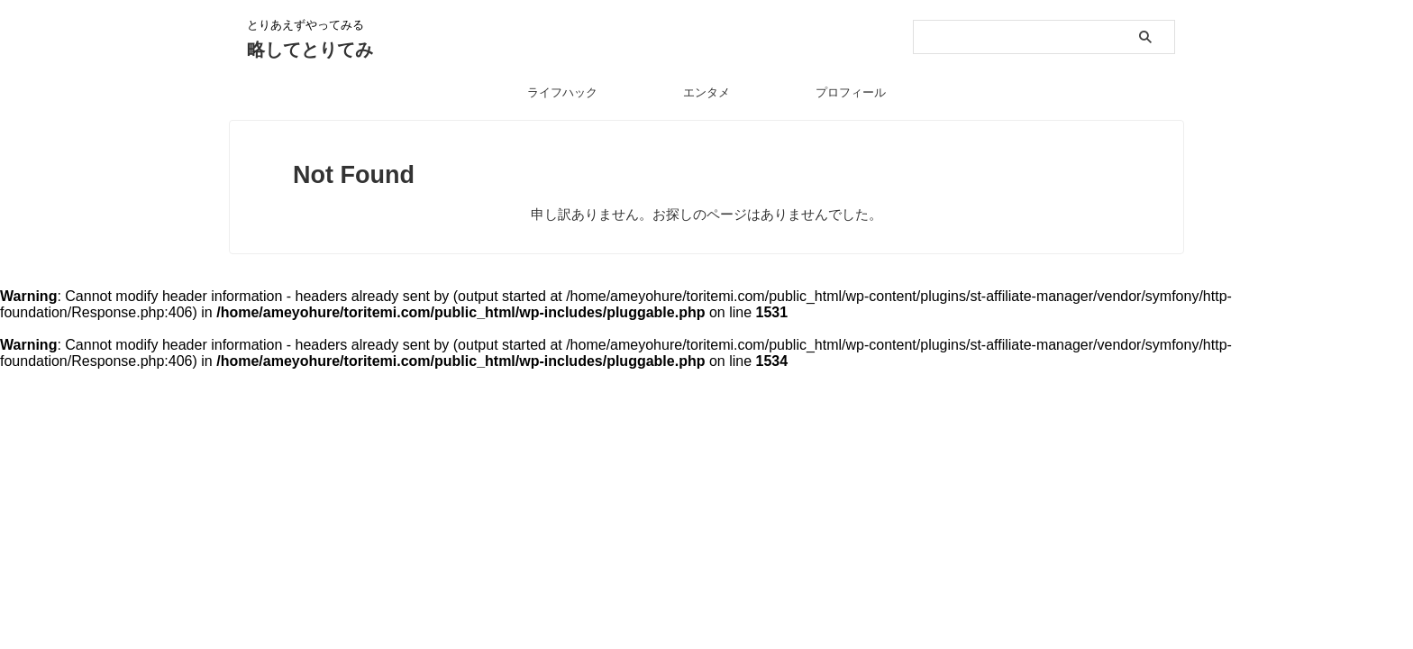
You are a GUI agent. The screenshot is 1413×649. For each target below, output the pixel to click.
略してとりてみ (310, 49)
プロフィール (851, 92)
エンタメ (706, 92)
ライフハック (562, 92)
